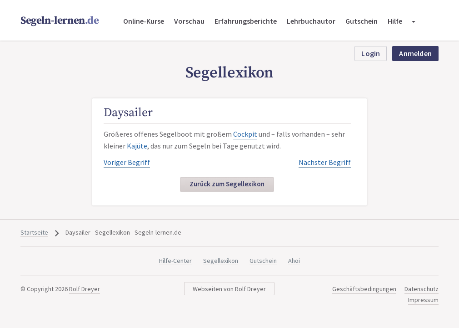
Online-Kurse (143, 21)
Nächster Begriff (325, 162)
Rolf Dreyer (84, 289)
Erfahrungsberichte (246, 21)
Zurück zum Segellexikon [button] (227, 183)
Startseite (34, 232)
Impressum (423, 300)
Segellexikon (220, 260)
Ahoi (294, 260)
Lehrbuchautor (311, 21)
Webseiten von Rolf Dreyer (229, 289)
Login (370, 53)
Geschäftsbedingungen (364, 289)
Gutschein (361, 21)
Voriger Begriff (127, 162)
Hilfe (395, 21)
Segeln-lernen (59, 20)
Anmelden (415, 53)
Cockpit (245, 133)
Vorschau (189, 21)
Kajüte (137, 145)
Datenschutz (421, 289)
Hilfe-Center (175, 260)
